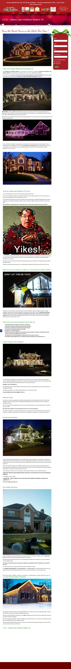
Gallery (35, 13)
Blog (50, 13)
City (55, 49)
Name (55, 38)
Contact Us (58, 13)
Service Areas (42, 13)
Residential (21, 13)
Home (13, 13)
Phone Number (57, 54)
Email (55, 43)
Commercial (28, 13)
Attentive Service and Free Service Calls (50, 666)
